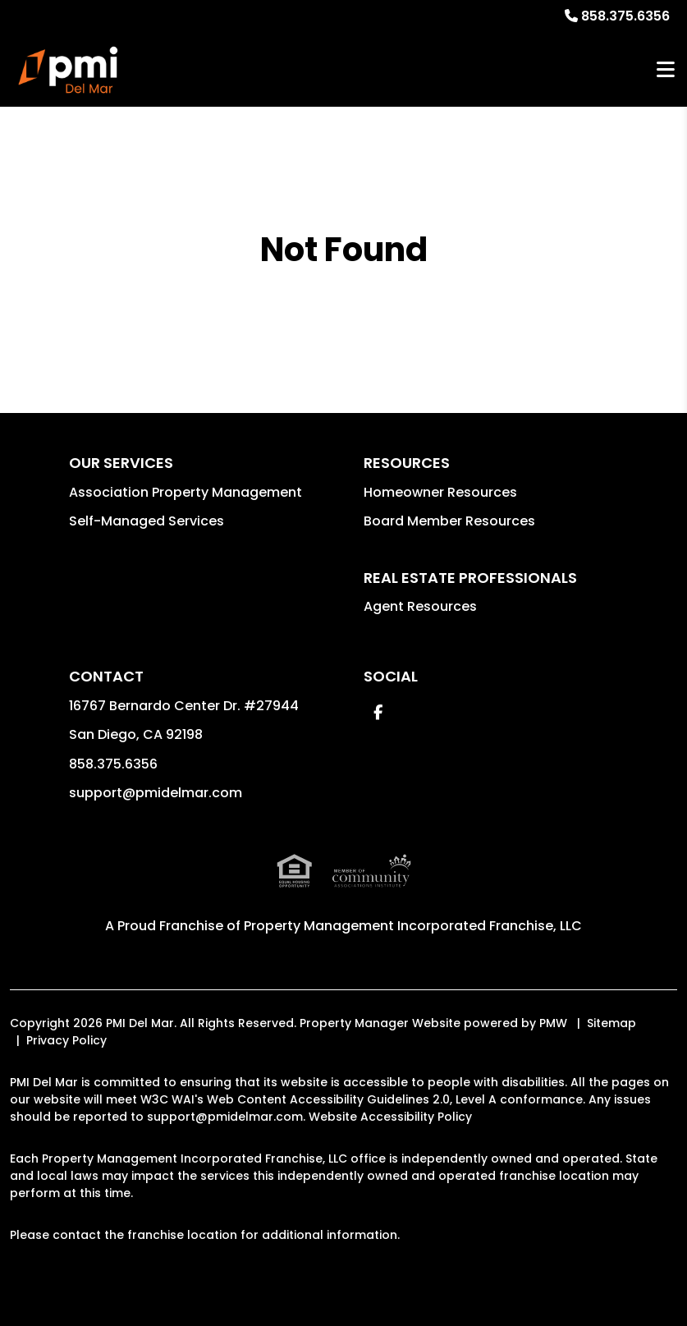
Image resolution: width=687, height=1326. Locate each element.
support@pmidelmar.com (155, 792)
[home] (69, 69)
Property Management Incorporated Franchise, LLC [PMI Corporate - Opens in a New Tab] (413, 925)
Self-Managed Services (146, 521)
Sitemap (611, 1023)
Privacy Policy (66, 1040)
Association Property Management (185, 492)
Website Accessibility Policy (390, 1116)
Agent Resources (420, 606)
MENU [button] (666, 70)
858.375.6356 (625, 16)
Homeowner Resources (440, 492)
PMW (553, 1023)
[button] (378, 712)
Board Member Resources (449, 521)
